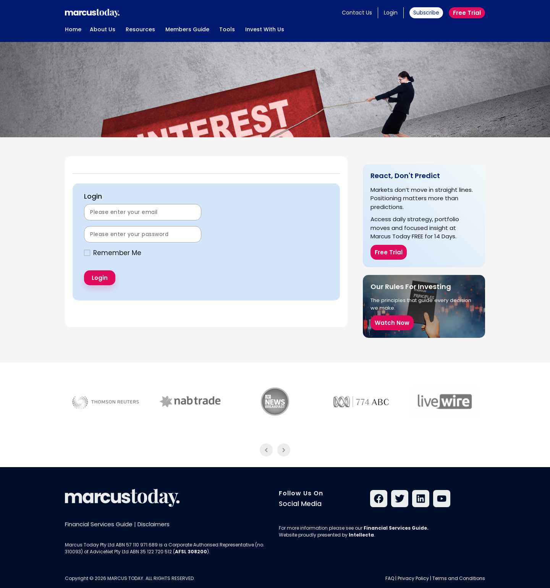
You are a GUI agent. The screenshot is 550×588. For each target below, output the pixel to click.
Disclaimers (154, 524)
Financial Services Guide (99, 524)
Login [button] (391, 12)
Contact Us (357, 12)
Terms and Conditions (458, 578)
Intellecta (361, 535)
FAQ (389, 578)
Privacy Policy (413, 578)
